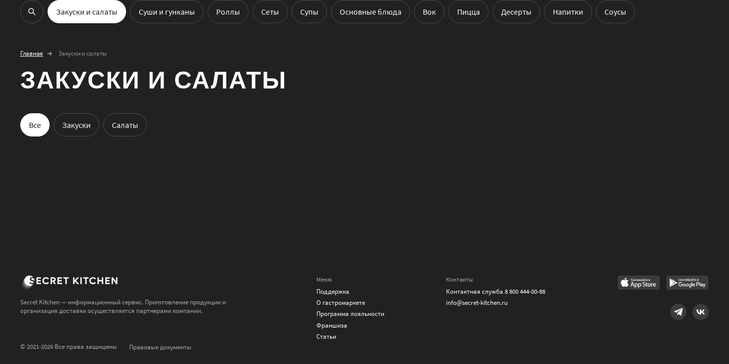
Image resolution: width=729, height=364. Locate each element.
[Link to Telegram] (678, 312)
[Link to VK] (701, 312)
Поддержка (332, 291)
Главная (31, 54)
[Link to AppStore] (639, 284)
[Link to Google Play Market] (687, 284)
